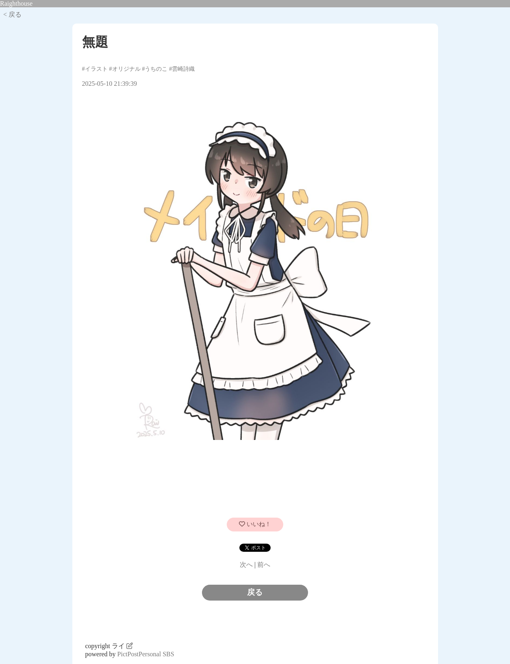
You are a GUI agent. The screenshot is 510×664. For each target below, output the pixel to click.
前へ (263, 564)
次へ (246, 564)
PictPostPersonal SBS (145, 654)
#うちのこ (154, 68)
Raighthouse (16, 3)
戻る (255, 592)
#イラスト (95, 68)
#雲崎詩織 (182, 68)
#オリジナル (124, 68)
